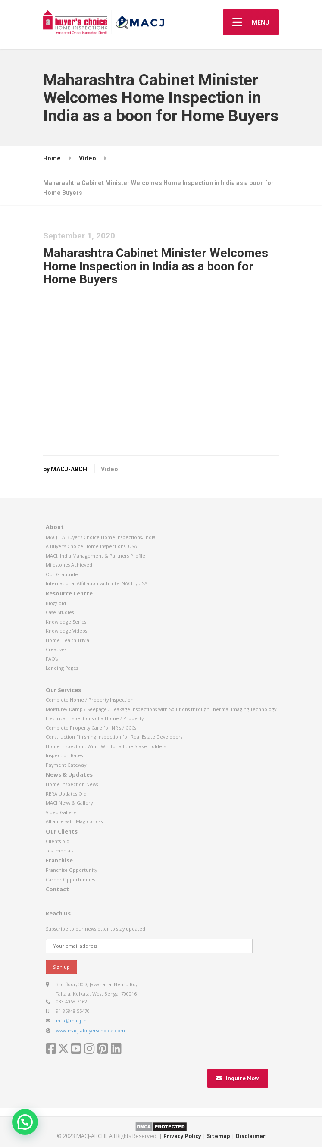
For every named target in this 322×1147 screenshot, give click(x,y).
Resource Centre (69, 593)
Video (109, 469)
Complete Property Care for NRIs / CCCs (91, 727)
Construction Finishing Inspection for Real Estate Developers (114, 736)
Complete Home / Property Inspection (90, 699)
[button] (25, 1122)
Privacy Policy (182, 1136)
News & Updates (69, 774)
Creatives (56, 649)
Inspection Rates (64, 755)
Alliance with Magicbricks (74, 821)
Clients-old (57, 841)
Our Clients (62, 831)
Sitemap (218, 1136)
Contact (57, 889)
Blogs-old (56, 603)
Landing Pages (62, 667)
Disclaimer (251, 1136)
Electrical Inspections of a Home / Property (95, 718)
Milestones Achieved (69, 564)
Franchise (59, 860)
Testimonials (59, 850)
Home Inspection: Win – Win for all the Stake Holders (106, 746)
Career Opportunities (70, 879)
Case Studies (60, 612)
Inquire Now (237, 1078)
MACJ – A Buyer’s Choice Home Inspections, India (101, 537)
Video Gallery (61, 812)
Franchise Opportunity (71, 870)
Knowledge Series (66, 621)
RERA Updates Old (66, 793)
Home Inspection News (72, 784)
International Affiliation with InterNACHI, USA (96, 583)
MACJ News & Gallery (69, 802)
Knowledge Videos (66, 630)
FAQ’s (52, 658)
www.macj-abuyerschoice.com (90, 1030)
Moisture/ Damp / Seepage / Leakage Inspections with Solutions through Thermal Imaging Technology (161, 709)
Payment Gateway (66, 765)
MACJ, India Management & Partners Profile (95, 555)
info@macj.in (71, 1020)
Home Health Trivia (67, 640)
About (55, 527)
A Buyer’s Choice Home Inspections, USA (91, 546)
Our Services (63, 690)
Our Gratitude (62, 574)
